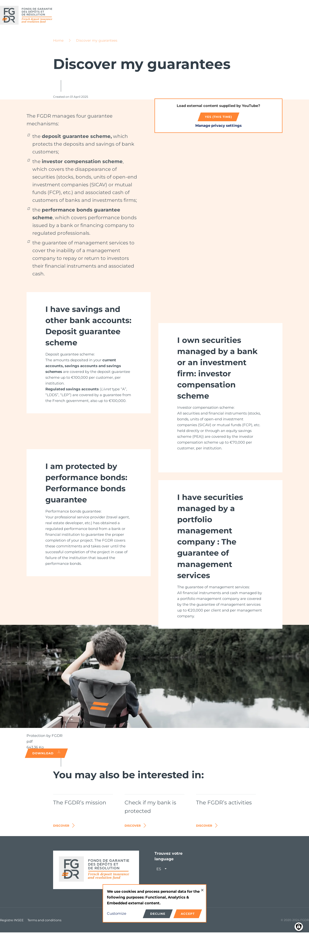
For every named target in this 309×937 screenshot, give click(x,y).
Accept (188, 913)
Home (58, 45)
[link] (89, 357)
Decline (157, 913)
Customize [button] (116, 913)
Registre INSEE (12, 924)
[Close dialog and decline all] (202, 888)
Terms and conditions (44, 924)
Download (46, 757)
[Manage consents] (299, 926)
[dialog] (154, 903)
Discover (64, 830)
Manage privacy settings (218, 130)
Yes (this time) (218, 121)
